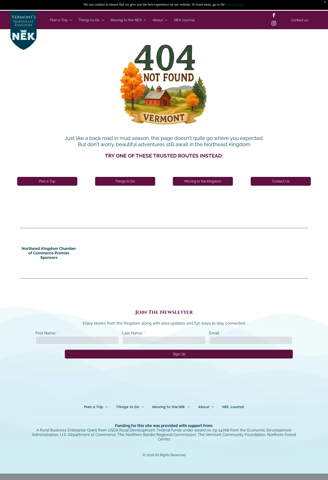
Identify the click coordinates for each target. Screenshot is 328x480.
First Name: (45, 333)
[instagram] (273, 24)
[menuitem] (61, 20)
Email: (214, 333)
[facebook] (273, 16)
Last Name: (132, 333)
